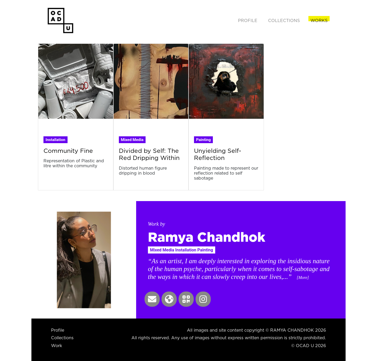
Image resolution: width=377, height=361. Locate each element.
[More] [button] (303, 277)
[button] (152, 299)
